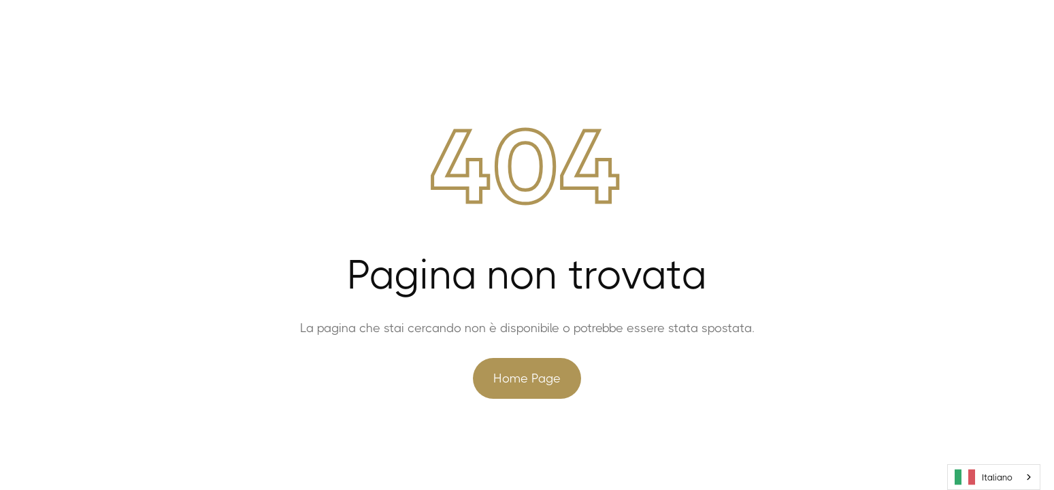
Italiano (983, 477)
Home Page (527, 378)
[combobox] (993, 477)
